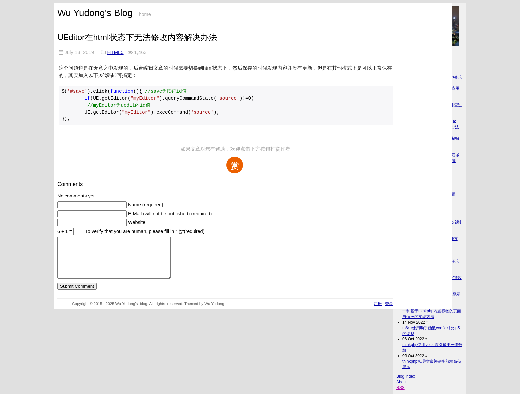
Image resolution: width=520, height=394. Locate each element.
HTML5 (115, 52)
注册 (378, 311)
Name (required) (145, 204)
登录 (389, 311)
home (145, 14)
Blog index (405, 376)
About (401, 382)
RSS (400, 387)
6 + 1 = (65, 231)
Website (136, 222)
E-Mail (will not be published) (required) (170, 213)
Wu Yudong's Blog (95, 13)
